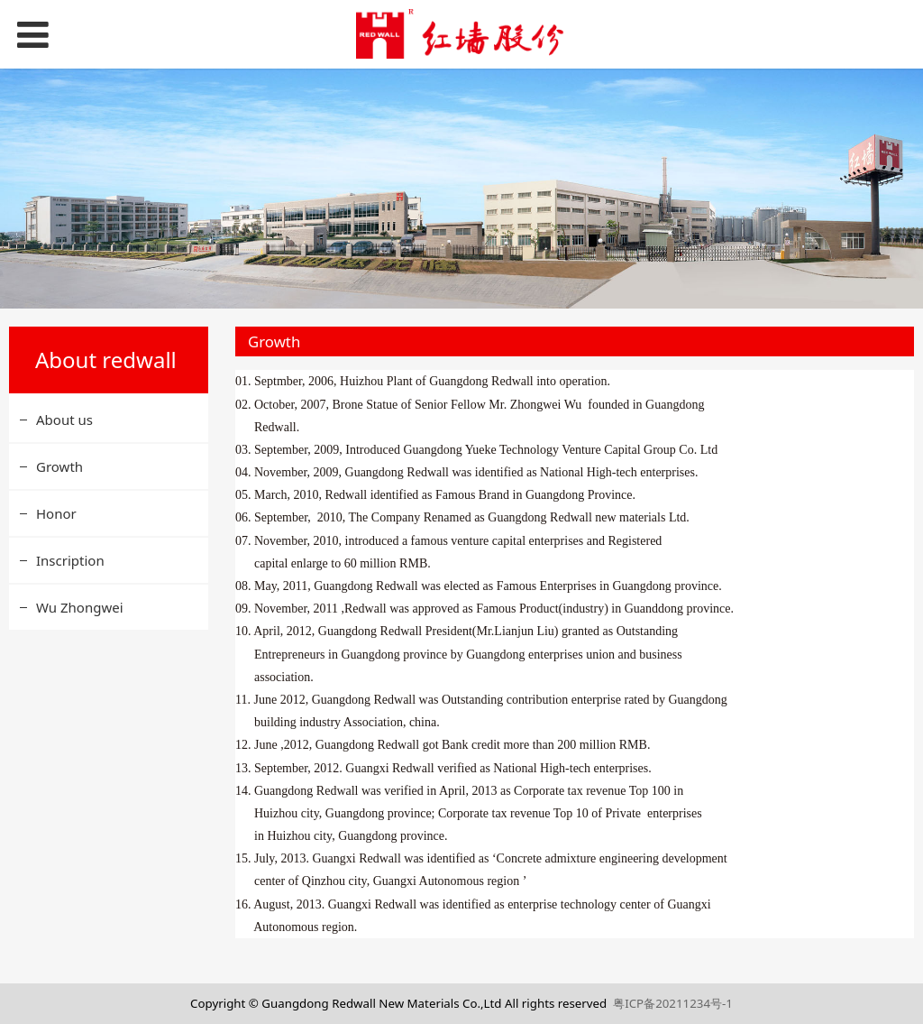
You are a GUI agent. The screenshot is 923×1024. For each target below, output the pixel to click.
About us (64, 420)
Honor (56, 513)
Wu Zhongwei (79, 607)
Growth (59, 466)
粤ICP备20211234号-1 (673, 1003)
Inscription (70, 560)
